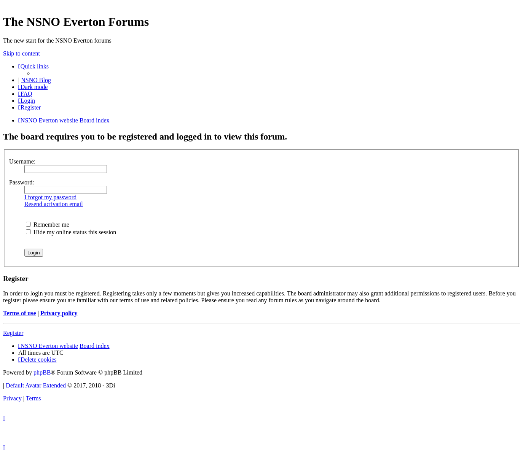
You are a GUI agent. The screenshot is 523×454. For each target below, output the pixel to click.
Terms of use (19, 313)
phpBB (42, 372)
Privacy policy (58, 313)
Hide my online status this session (71, 232)
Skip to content (21, 53)
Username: (22, 161)
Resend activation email (53, 204)
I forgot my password (50, 197)
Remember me (47, 224)
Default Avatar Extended (36, 385)
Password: (21, 182)
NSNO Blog (36, 80)
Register (13, 333)
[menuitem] (25, 93)
